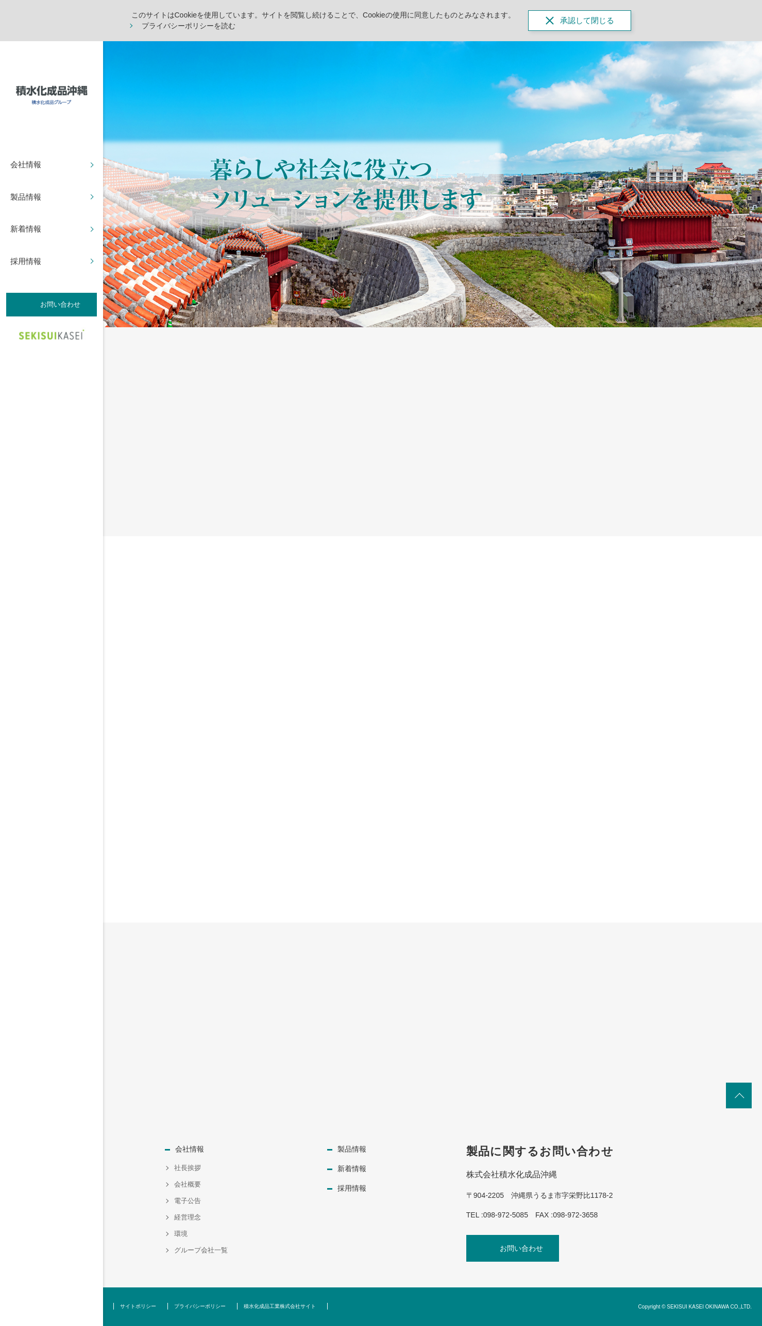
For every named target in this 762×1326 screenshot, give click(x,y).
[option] (432, 184)
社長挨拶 (187, 1168)
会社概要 (187, 1184)
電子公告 (187, 1201)
